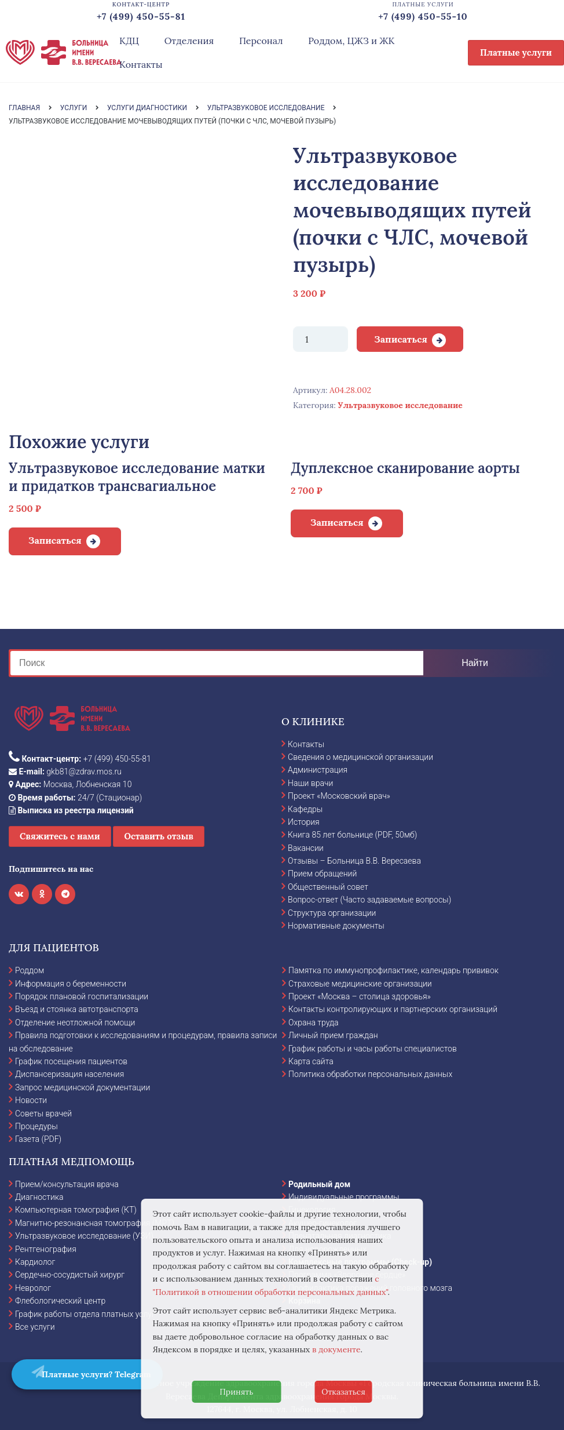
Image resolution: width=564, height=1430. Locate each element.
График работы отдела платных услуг (85, 1314)
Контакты (141, 64)
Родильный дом (319, 1184)
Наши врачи (310, 783)
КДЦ (129, 40)
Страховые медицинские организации (360, 983)
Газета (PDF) (38, 1139)
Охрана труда (313, 1022)
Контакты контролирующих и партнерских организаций (392, 1009)
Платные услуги (516, 52)
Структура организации (332, 913)
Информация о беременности (70, 983)
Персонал (261, 40)
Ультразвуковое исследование (400, 405)
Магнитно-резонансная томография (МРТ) (94, 1223)
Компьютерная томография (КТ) (76, 1209)
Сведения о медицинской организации (360, 757)
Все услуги (35, 1326)
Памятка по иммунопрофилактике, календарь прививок (393, 970)
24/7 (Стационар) (75, 797)
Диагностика (39, 1197)
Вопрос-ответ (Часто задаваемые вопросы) (369, 899)
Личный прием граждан (333, 1035)
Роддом (29, 970)
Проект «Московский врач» (339, 795)
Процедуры (36, 1126)
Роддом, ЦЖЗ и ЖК (351, 40)
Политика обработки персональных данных (370, 1074)
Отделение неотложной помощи (75, 1022)
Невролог (33, 1288)
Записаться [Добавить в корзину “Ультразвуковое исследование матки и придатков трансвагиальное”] (55, 540)
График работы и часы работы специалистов (372, 1048)
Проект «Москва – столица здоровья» (359, 996)
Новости (31, 1100)
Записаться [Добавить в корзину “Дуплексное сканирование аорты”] (337, 522)
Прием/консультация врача (67, 1184)
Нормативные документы (336, 925)
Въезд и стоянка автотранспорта (76, 1009)
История (304, 822)
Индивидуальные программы (344, 1197)
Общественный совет (328, 887)
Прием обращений (322, 873)
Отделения (189, 40)
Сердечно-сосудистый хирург (69, 1274)
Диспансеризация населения (69, 1074)
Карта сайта (311, 1061)
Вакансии (306, 848)
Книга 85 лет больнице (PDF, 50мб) (352, 834)
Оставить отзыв (158, 836)
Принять (236, 1392)
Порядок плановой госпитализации (81, 996)
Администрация (317, 769)
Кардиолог (35, 1262)
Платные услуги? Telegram (90, 1372)
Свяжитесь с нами (60, 836)
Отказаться (343, 1392)
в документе (336, 1349)
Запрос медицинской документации (82, 1087)
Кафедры (305, 809)
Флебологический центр (60, 1300)
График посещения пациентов (71, 1061)
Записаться (400, 339)
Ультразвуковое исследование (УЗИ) (84, 1235)
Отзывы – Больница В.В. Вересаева (354, 860)
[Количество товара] (320, 339)
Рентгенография (45, 1249)
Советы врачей (43, 1113)
